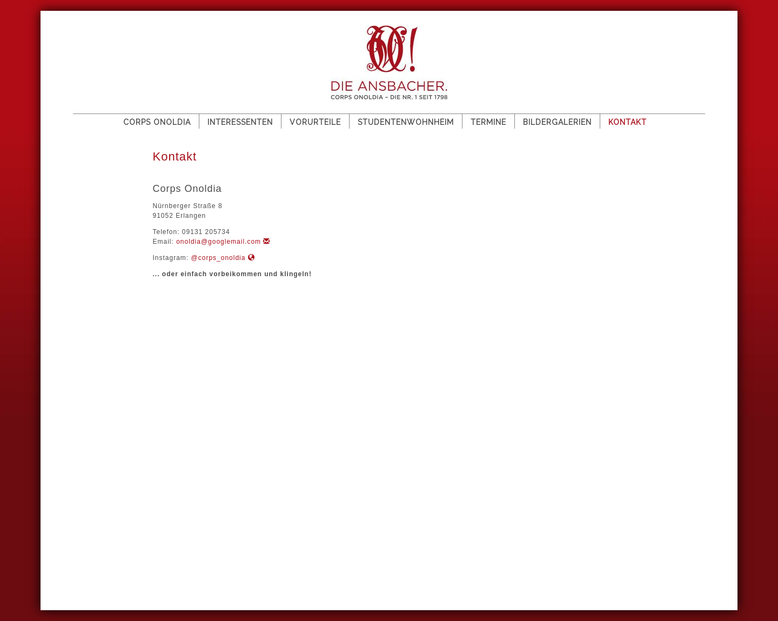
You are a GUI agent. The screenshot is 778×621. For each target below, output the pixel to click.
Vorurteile (315, 122)
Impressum (141, 558)
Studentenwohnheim (406, 122)
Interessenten (240, 122)
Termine (488, 122)
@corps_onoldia (223, 258)
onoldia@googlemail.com (223, 241)
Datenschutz (201, 558)
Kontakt (627, 122)
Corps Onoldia (157, 122)
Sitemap (93, 558)
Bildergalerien (557, 122)
